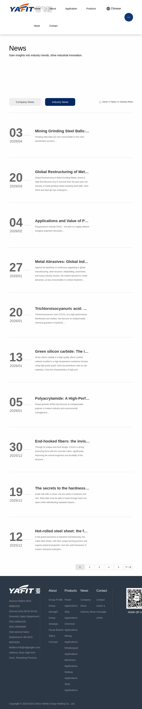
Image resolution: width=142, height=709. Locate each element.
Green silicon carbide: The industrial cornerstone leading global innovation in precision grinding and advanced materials (62, 351)
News (113, 102)
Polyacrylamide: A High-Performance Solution (62, 398)
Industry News (60, 101)
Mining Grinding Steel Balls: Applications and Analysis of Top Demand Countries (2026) (62, 131)
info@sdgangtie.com (29, 647)
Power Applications (71, 602)
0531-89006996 (17, 626)
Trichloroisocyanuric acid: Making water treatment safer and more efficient (62, 308)
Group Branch (56, 629)
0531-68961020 (17, 621)
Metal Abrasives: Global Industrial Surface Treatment (62, 261)
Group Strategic (53, 620)
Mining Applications (71, 639)
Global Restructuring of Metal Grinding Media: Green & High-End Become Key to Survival (62, 172)
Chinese (114, 8)
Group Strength (53, 608)
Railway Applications (71, 675)
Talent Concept (53, 639)
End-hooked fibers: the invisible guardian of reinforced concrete (62, 441)
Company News (25, 101)
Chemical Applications (71, 626)
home (105, 102)
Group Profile (56, 599)
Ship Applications (71, 614)
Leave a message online (101, 611)
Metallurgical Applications (71, 651)
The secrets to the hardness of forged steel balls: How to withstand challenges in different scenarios (62, 488)
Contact (100, 599)
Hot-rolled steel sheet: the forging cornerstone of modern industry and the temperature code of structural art (62, 531)
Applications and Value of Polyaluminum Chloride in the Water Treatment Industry (62, 221)
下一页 (128, 567)
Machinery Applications (71, 663)
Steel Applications (71, 687)
